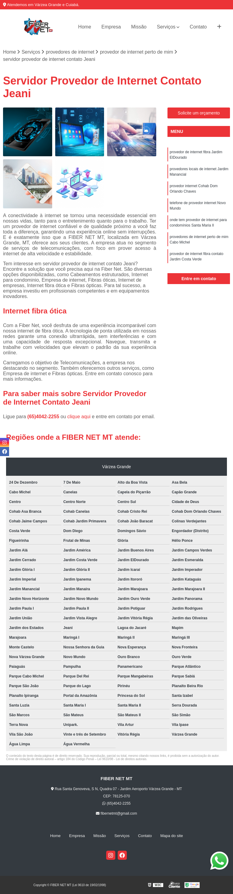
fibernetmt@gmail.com (116, 813)
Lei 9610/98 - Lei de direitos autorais (122, 759)
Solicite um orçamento (199, 113)
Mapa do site (171, 835)
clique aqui (79, 416)
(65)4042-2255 (43, 416)
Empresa (111, 26)
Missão (139, 26)
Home (84, 26)
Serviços (166, 26)
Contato (198, 26)
